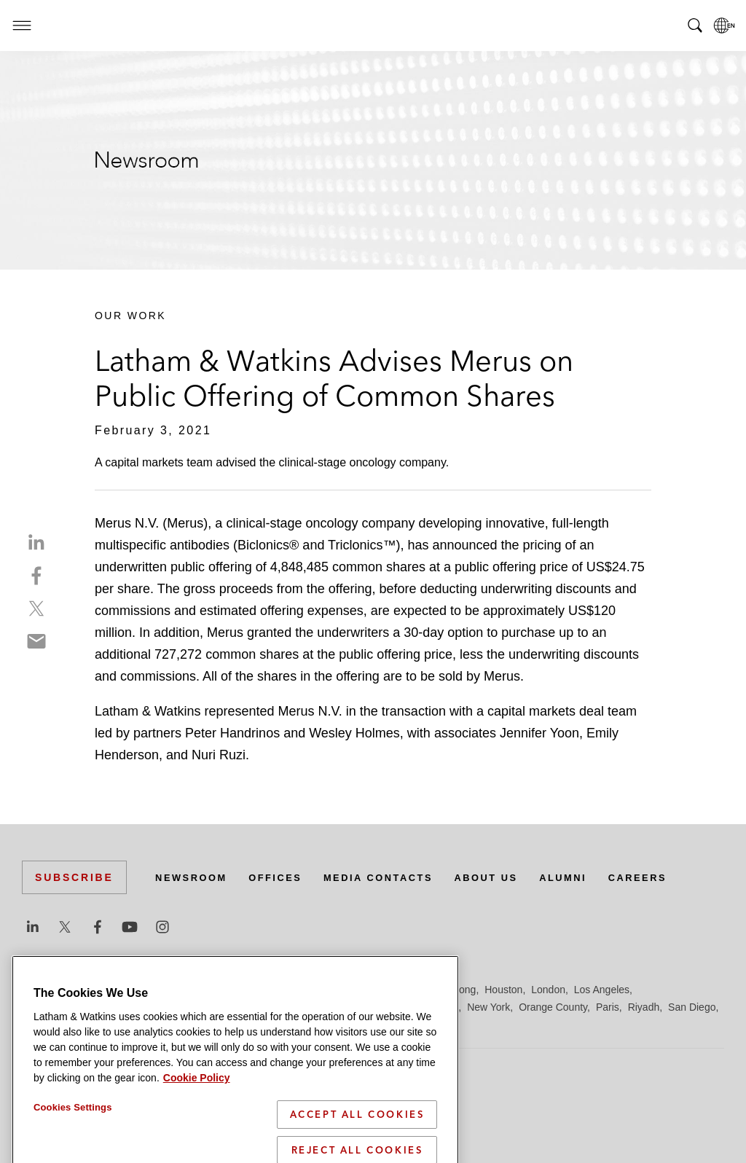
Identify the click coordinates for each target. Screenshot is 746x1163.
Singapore (221, 1024)
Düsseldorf (291, 989)
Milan (405, 1007)
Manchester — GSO (338, 1007)
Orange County (553, 1007)
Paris (607, 1007)
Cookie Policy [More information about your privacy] (196, 1154)
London (548, 989)
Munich (441, 1007)
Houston (503, 989)
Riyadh (644, 1007)
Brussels (158, 989)
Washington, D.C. (391, 1024)
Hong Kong (450, 989)
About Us (511, 877)
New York (488, 1007)
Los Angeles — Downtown (81, 1007)
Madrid (267, 1007)
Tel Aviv (270, 1024)
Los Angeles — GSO (196, 1007)
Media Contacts (395, 877)
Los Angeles (601, 989)
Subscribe (74, 877)
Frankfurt (345, 989)
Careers (673, 877)
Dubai (245, 989)
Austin (36, 989)
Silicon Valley (159, 1024)
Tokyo (309, 1024)
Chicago (205, 989)
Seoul (108, 1024)
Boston (114, 989)
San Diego (691, 1007)
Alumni (593, 877)
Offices (285, 877)
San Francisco (54, 1024)
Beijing (74, 989)
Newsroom (194, 877)
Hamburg (395, 989)
